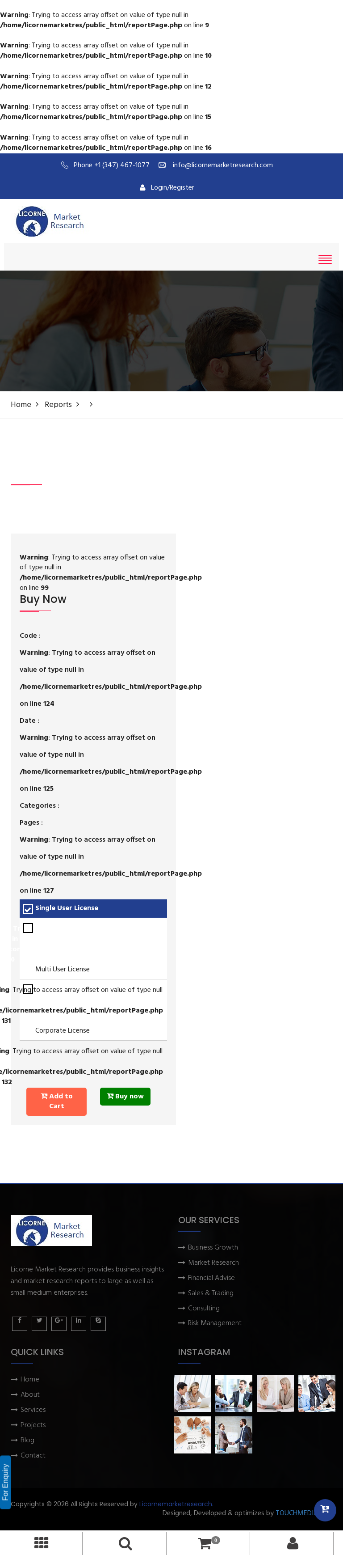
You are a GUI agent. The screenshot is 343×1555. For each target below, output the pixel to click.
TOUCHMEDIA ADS (304, 1513)
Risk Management (215, 1323)
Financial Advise (211, 1278)
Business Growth (213, 1248)
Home (21, 405)
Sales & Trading (211, 1293)
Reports (58, 405)
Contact (33, 1456)
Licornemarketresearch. (176, 1504)
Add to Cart (57, 1102)
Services (33, 1410)
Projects (33, 1425)
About (30, 1395)
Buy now (125, 1096)
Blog (27, 1441)
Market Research (213, 1263)
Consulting (204, 1309)
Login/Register (167, 188)
